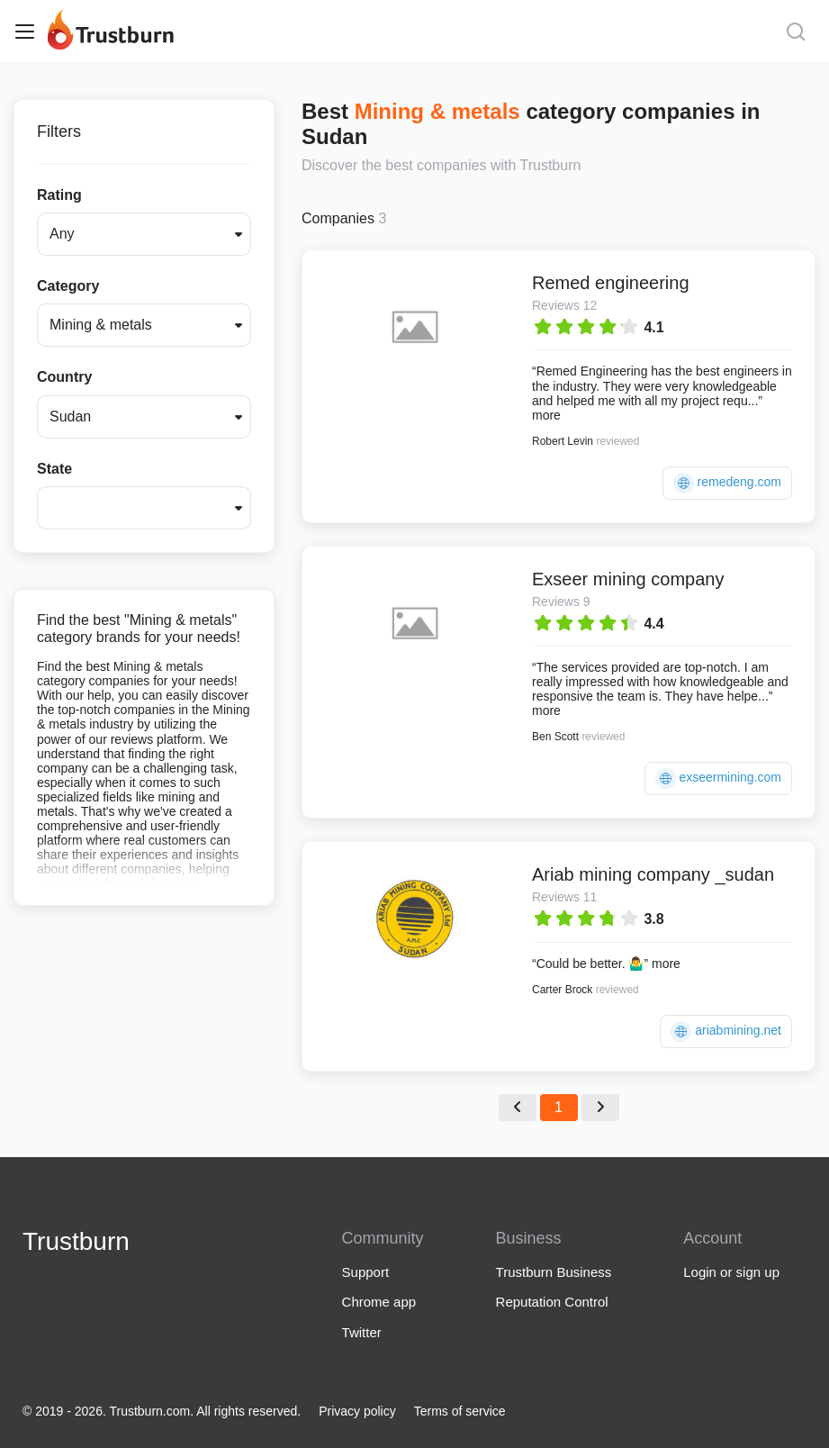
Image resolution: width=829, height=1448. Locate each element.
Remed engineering (610, 283)
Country (64, 377)
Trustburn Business (554, 1272)
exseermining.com (718, 778)
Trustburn (76, 1241)
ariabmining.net (726, 1031)
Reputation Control (552, 1301)
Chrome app (379, 1301)
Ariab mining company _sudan (653, 874)
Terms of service (460, 1411)
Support (366, 1272)
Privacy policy (357, 1411)
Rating (59, 195)
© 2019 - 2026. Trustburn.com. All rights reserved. (162, 1411)
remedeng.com (727, 483)
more (546, 415)
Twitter (362, 1332)
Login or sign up (731, 1272)
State (54, 468)
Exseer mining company (628, 579)
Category (68, 286)
